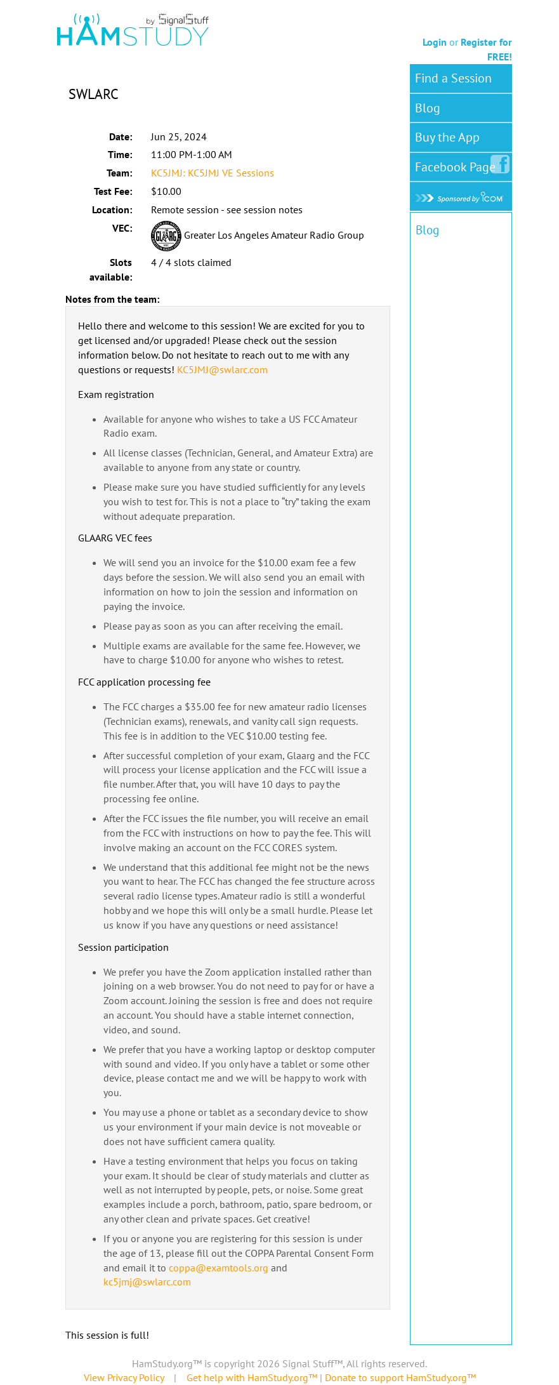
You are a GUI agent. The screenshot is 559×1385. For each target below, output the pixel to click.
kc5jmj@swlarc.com (147, 1281)
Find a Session (453, 78)
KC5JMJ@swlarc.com (222, 369)
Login (435, 42)
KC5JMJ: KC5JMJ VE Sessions (212, 172)
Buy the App (447, 137)
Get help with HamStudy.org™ (252, 1377)
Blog (427, 108)
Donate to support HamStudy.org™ (400, 1377)
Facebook (458, 164)
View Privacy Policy (124, 1377)
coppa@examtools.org (218, 1267)
